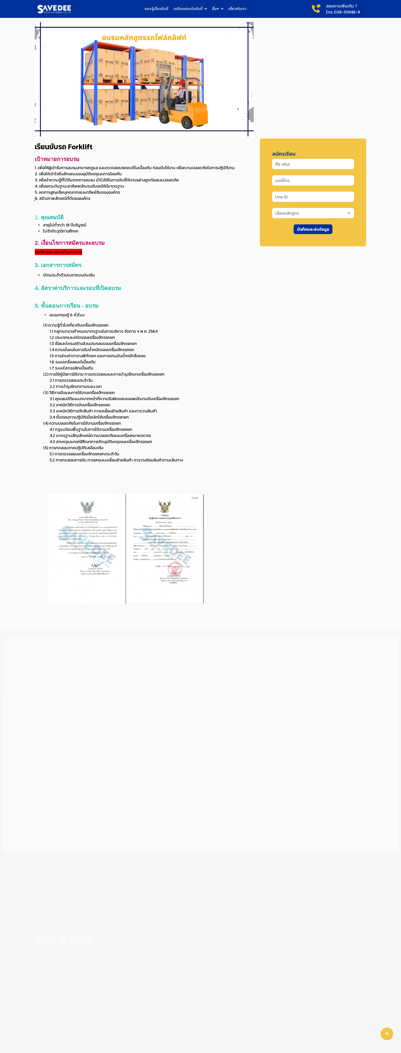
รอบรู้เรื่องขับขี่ (156, 8)
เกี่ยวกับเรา (237, 8)
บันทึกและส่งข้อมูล (313, 229)
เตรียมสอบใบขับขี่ (188, 8)
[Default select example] (313, 213)
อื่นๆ (215, 8)
